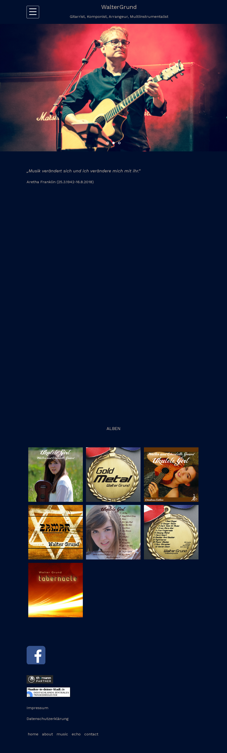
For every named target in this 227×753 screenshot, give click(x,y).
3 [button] (119, 143)
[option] (113, 87)
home (33, 734)
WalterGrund (119, 7)
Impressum (37, 708)
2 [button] (113, 143)
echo (76, 734)
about (47, 734)
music (62, 734)
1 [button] (107, 143)
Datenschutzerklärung (48, 718)
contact (91, 734)
